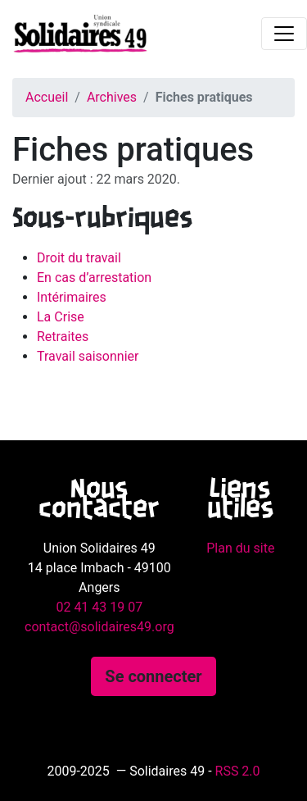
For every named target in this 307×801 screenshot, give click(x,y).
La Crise (60, 317)
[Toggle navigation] (284, 33)
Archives (112, 97)
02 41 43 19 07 (99, 607)
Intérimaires (71, 297)
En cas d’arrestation (94, 277)
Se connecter (153, 676)
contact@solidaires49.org (99, 627)
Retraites (62, 336)
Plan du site (240, 548)
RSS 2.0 (237, 771)
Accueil (46, 97)
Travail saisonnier (87, 356)
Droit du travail (79, 258)
